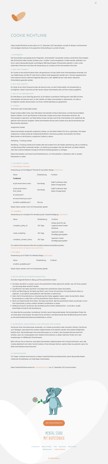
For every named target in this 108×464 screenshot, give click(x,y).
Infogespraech (54, 423)
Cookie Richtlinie (59, 449)
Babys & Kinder (47, 446)
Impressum (62, 446)
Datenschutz (72, 446)
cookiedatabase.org (42, 367)
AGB (55, 446)
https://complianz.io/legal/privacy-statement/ (27, 248)
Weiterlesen (59, 170)
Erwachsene (36, 446)
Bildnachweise (47, 449)
